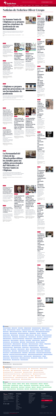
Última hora (13, 5)
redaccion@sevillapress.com (13, 413)
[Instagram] (7, 403)
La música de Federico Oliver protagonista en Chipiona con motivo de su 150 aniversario (41, 47)
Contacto (30, 402)
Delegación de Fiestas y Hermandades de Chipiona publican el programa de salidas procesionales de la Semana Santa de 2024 (8, 190)
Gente (25, 5)
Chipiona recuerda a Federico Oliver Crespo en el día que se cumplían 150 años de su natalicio (8, 210)
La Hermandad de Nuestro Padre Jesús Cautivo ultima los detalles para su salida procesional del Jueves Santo (8, 132)
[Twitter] (5, 403)
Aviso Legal (30, 401)
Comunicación (37, 5)
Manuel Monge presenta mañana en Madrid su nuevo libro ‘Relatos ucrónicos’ (19, 56)
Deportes (29, 5)
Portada (9, 5)
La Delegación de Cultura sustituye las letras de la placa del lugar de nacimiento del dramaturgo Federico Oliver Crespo (41, 275)
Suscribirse (47, 400)
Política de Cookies (31, 399)
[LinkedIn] (8, 403)
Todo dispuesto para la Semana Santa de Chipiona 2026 (8, 46)
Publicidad (42, 405)
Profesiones (46, 5)
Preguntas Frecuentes (44, 406)
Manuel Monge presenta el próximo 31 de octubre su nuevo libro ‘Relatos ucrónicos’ (30, 57)
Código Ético (30, 396)
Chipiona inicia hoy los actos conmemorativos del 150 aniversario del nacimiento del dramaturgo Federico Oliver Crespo (41, 142)
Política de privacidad (47, 403)
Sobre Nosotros (31, 395)
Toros (33, 5)
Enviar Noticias (43, 407)
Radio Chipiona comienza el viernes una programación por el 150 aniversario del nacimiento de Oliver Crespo (41, 109)
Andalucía (21, 5)
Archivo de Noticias (19, 407)
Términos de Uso (31, 400)
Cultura (42, 5)
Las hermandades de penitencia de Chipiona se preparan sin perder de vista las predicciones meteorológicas (30, 122)
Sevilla (18, 5)
